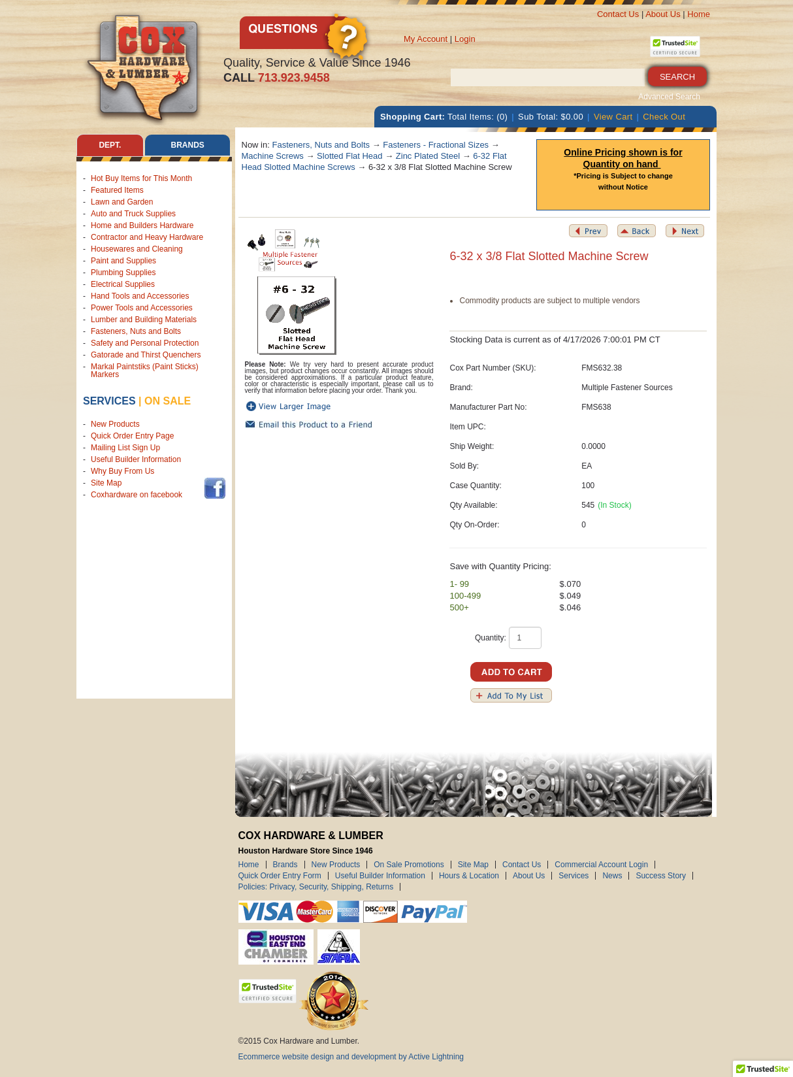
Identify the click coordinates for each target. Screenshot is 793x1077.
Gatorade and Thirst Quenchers (146, 354)
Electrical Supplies (123, 284)
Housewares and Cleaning (137, 249)
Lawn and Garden (122, 202)
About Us (662, 14)
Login (465, 39)
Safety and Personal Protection (145, 343)
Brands (285, 864)
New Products (115, 424)
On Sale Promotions (409, 864)
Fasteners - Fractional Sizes (436, 145)
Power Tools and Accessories (142, 307)
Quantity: (490, 637)
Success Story (661, 875)
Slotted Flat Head (349, 156)
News (612, 875)
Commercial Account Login (601, 864)
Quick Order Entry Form (279, 875)
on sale (167, 400)
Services (109, 400)
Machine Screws (273, 156)
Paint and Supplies (123, 260)
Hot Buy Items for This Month (141, 178)
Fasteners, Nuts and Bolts (136, 331)
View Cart (613, 117)
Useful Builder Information (136, 459)
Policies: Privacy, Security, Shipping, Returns (316, 886)
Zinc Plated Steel (428, 156)
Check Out (664, 117)
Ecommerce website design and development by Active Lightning (351, 1056)
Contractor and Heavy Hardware (147, 237)
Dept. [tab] (110, 145)
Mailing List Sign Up (125, 447)
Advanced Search (669, 96)
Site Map (106, 483)
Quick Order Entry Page (132, 435)
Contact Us (618, 14)
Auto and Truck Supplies (133, 213)
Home (698, 14)
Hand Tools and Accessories (140, 296)
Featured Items (117, 190)
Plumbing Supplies (123, 272)
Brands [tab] (187, 145)
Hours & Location (469, 875)
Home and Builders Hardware (142, 225)
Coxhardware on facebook (139, 494)
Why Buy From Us (122, 471)
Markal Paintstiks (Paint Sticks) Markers (145, 370)
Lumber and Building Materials (144, 319)
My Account (425, 39)
